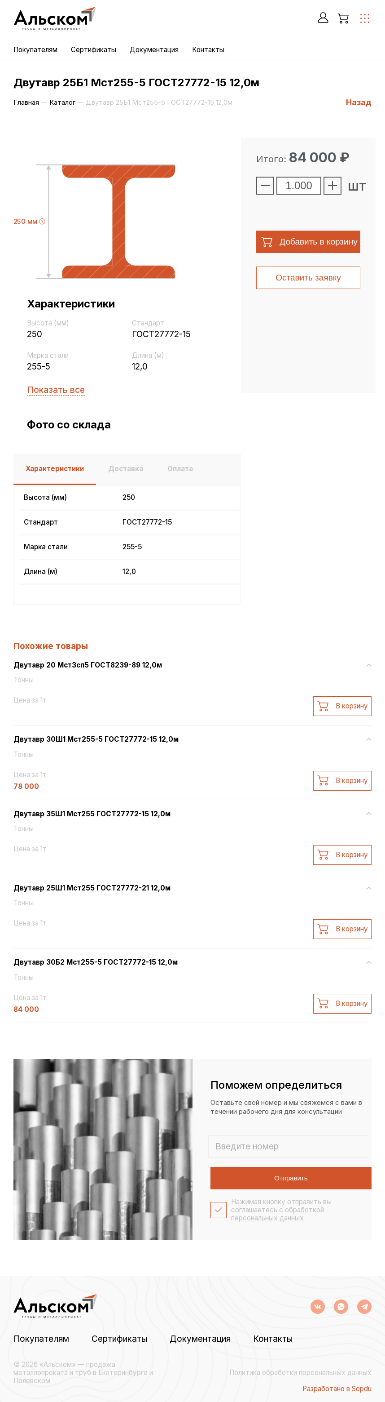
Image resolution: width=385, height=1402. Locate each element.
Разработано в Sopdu (337, 1389)
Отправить (290, 1178)
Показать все (56, 390)
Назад (359, 102)
